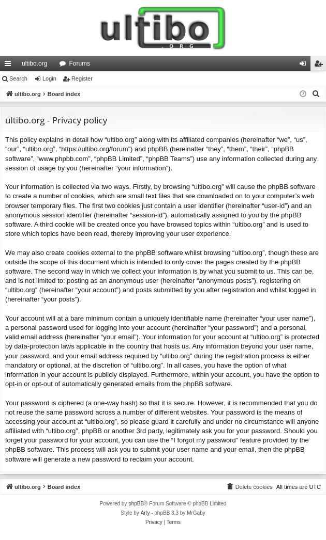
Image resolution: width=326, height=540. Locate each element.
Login (49, 78)
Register (82, 78)
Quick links (10, 65)
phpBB (136, 503)
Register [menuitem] (320, 65)
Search (18, 78)
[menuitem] (316, 94)
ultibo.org (34, 63)
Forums (79, 63)
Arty (145, 513)
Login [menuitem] (305, 65)
